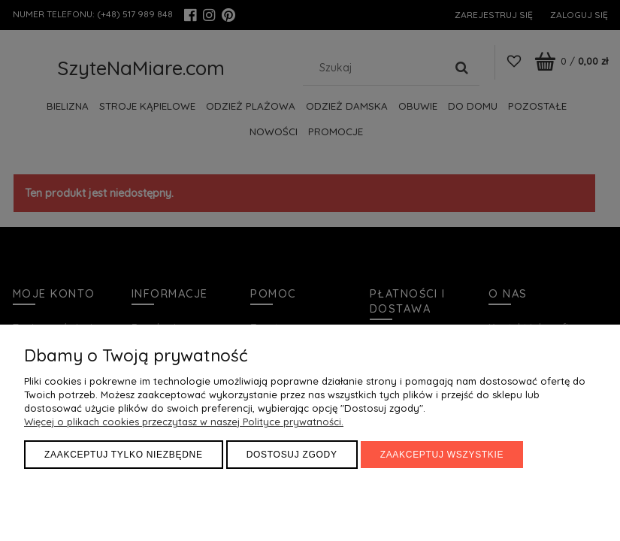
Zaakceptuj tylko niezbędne (123, 454)
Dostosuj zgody (291, 454)
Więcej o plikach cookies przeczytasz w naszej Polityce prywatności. (183, 422)
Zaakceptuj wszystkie (442, 454)
